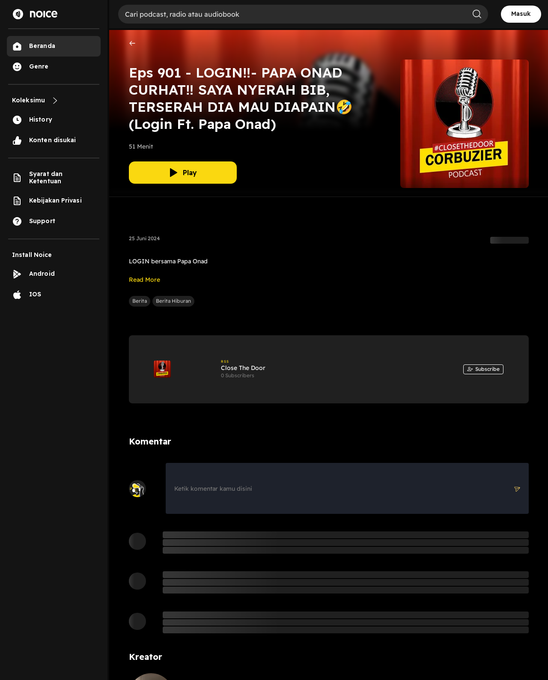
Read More (144, 279)
